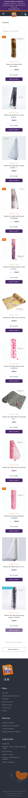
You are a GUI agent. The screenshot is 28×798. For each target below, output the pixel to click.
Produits (4, 710)
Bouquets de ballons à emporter (11, 731)
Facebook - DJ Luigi (7, 754)
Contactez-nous (6, 707)
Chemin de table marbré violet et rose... (14, 268)
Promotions (5, 699)
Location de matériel (8, 728)
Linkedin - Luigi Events (8, 762)
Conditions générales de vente (10, 696)
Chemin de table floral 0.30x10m (14, 467)
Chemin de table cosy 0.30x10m (14, 317)
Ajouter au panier (14, 79)
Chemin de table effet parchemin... (14, 65)
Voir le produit (14, 75)
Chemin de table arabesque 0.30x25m (14, 517)
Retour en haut (14, 649)
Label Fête (5, 693)
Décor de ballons (7, 751)
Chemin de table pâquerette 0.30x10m (14, 367)
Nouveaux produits (7, 702)
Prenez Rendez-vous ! (14, 9)
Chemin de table (14, 61)
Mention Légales (12, 793)
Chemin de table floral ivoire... (14, 567)
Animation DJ (5, 743)
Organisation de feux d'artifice (10, 725)
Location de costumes (8, 722)
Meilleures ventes (7, 704)
